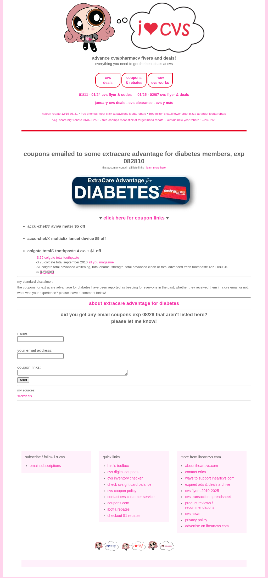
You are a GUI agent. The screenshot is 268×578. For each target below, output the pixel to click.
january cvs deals (110, 103)
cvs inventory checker (125, 479)
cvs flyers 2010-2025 (202, 491)
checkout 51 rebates (124, 516)
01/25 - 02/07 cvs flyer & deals (163, 95)
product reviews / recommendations (199, 506)
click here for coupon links (134, 218)
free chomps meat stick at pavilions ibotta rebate (113, 113)
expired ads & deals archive (207, 485)
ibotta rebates (119, 510)
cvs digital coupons (123, 473)
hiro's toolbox (118, 466)
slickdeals (24, 397)
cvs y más (164, 103)
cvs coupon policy (122, 491)
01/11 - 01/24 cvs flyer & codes (105, 95)
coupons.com (118, 504)
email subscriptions (45, 466)
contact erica (195, 473)
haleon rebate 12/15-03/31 (60, 113)
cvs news (192, 514)
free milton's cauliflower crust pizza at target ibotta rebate (187, 113)
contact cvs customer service (131, 497)
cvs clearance (141, 103)
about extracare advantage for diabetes (134, 303)
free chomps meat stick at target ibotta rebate (133, 120)
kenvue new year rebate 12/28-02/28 (191, 120)
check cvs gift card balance (130, 485)
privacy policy (196, 521)
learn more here (156, 167)
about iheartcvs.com (201, 466)
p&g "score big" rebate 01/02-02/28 (75, 120)
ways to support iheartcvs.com (209, 479)
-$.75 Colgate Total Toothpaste (57, 257)
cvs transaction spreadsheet (208, 497)
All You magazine (101, 262)
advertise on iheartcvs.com (207, 527)
